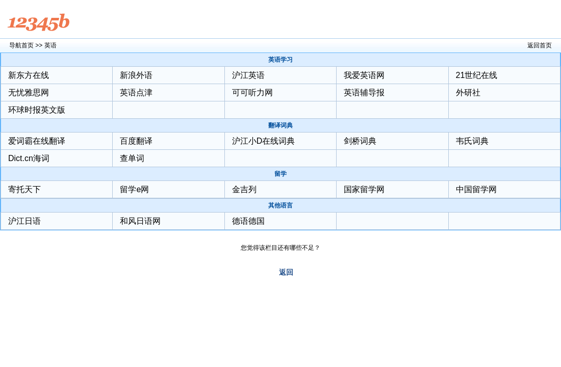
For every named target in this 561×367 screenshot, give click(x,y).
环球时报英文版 (36, 110)
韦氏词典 (472, 141)
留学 (280, 173)
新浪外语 (136, 75)
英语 (50, 45)
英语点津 (136, 92)
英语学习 (280, 59)
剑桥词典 (360, 141)
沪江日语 (24, 221)
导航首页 (21, 45)
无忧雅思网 (28, 92)
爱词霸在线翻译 (36, 141)
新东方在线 (28, 75)
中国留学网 (476, 189)
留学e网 (134, 189)
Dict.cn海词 (28, 158)
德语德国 (248, 221)
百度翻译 (136, 141)
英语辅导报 (364, 92)
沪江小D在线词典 (263, 141)
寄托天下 (24, 189)
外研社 (468, 92)
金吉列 (244, 189)
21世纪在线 (477, 75)
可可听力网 (252, 92)
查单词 (132, 158)
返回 (286, 272)
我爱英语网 (364, 75)
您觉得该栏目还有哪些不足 (277, 247)
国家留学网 (364, 189)
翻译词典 (280, 125)
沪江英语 (248, 75)
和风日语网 (140, 221)
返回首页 (539, 45)
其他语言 (280, 205)
